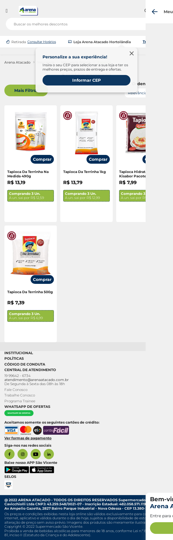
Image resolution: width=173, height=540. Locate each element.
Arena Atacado (17, 62)
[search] (86, 22)
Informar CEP (86, 80)
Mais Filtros (26, 90)
